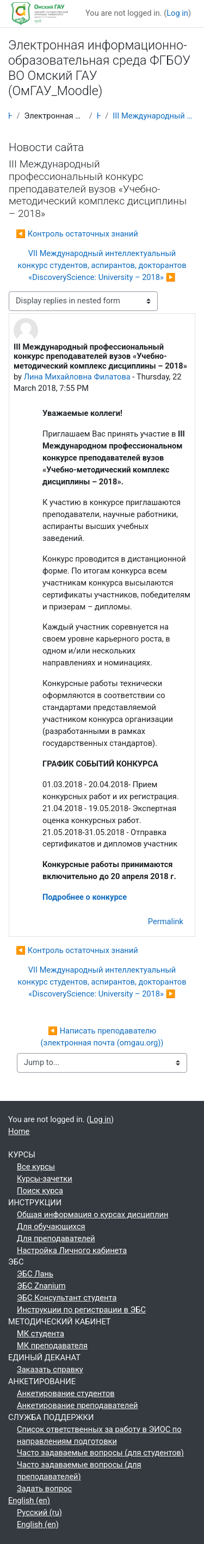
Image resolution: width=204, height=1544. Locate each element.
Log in (177, 13)
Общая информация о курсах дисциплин (92, 1214)
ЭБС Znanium (41, 1286)
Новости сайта (99, 116)
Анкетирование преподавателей (77, 1405)
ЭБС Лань (35, 1274)
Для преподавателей (56, 1238)
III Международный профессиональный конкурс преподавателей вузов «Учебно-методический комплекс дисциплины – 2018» (154, 116)
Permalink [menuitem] (165, 921)
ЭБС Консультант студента (66, 1298)
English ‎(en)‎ (29, 1500)
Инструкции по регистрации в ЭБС (81, 1310)
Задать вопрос (44, 1488)
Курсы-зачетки (44, 1179)
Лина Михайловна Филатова (77, 377)
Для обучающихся (51, 1226)
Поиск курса (40, 1191)
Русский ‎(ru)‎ (39, 1512)
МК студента (40, 1333)
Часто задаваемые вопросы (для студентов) (100, 1453)
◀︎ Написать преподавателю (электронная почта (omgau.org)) (102, 1037)
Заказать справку (50, 1369)
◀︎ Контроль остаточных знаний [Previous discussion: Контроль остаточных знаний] (77, 234)
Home (10, 116)
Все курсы (36, 1167)
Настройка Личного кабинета (72, 1250)
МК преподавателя (52, 1345)
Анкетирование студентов (66, 1393)
